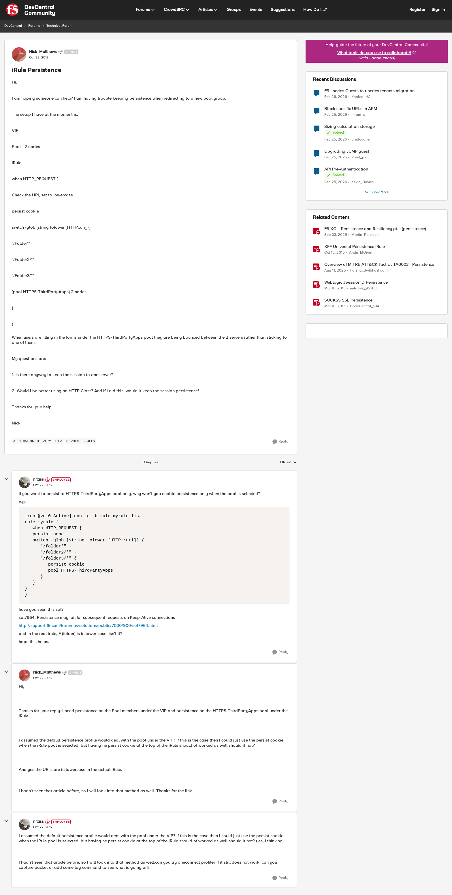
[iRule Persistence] (42, 485)
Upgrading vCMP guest (346, 151)
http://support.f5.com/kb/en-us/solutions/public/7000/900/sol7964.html (88, 625)
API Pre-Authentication (346, 169)
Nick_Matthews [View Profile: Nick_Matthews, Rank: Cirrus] (43, 52)
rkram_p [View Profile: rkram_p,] (358, 115)
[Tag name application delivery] (32, 441)
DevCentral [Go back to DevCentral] (13, 26)
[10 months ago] (335, 235)
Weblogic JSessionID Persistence (356, 282)
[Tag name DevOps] (73, 441)
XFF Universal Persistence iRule (354, 246)
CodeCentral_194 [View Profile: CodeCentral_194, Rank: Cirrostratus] (364, 306)
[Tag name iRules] (89, 441)
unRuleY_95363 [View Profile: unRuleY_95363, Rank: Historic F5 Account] (363, 288)
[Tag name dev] (58, 441)
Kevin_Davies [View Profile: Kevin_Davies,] (362, 182)
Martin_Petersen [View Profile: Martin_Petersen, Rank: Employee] (364, 235)
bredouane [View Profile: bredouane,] (360, 139)
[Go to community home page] (30, 10)
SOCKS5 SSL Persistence (348, 300)
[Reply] (280, 441)
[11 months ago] (335, 270)
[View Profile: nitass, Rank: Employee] (24, 482)
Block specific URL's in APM (350, 108)
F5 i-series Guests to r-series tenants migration (369, 90)
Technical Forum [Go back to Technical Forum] (59, 26)
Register (417, 9)
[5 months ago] (335, 96)
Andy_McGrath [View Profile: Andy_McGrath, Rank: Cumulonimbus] (361, 253)
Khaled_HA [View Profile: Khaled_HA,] (361, 96)
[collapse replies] (6, 478)
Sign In (438, 9)
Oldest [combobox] (288, 462)
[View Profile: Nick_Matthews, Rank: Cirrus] (19, 54)
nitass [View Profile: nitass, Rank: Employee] (38, 479)
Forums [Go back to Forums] (34, 26)
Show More (376, 192)
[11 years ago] (335, 288)
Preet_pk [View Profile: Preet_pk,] (358, 157)
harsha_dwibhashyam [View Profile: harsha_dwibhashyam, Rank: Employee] (369, 270)
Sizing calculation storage (349, 126)
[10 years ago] (334, 253)
